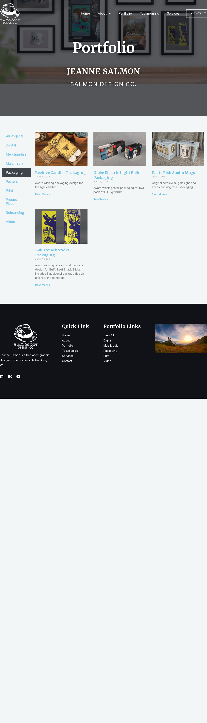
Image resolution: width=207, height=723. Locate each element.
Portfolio (125, 13)
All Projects (15, 136)
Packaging (14, 172)
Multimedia (14, 163)
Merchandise (16, 154)
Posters (12, 182)
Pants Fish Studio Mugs (173, 172)
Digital (11, 145)
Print (9, 191)
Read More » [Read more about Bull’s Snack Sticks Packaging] (42, 285)
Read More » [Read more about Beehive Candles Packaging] (42, 194)
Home (85, 13)
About (104, 13)
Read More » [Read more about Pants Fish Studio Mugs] (159, 194)
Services (173, 13)
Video (10, 222)
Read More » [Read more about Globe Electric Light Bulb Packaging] (100, 199)
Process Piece (12, 202)
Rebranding (15, 213)
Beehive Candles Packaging (60, 172)
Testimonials (149, 13)
